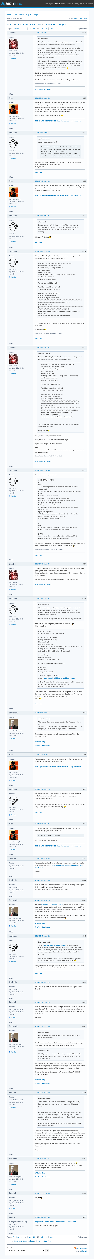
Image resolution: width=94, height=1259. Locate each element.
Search (21, 15)
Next (51, 29)
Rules (15, 15)
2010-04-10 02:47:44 (42, 824)
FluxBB (84, 1251)
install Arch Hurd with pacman (52, 905)
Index (9, 15)
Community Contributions (28, 24)
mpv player (39, 89)
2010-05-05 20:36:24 (42, 900)
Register (29, 15)
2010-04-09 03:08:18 (42, 181)
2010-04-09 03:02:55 (42, 133)
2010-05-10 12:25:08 (42, 1026)
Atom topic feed (81, 1248)
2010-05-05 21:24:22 (42, 936)
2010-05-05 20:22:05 (42, 880)
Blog (43, 742)
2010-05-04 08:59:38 (42, 858)
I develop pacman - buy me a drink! (69, 121)
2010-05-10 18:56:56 (42, 1159)
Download (89, 4)
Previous (16, 29)
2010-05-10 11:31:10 (42, 1002)
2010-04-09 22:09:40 (42, 470)
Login (36, 15)
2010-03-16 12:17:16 (42, 33)
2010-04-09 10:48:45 (42, 216)
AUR (82, 4)
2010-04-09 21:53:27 (42, 348)
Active (74, 18)
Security (75, 4)
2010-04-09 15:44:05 (42, 251)
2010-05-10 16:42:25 (42, 1092)
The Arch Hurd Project (54, 24)
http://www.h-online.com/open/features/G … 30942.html (55, 1222)
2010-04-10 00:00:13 (42, 754)
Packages (49, 4)
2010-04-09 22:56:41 (42, 598)
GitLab (68, 4)
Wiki (63, 4)
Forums (57, 4)
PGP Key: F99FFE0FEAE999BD (45, 121)
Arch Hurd (38, 172)
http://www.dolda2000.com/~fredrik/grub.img (58, 678)
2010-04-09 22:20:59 (42, 564)
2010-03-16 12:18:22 (42, 98)
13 (34, 29)
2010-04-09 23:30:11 (42, 713)
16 (46, 29)
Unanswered (82, 18)
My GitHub (47, 89)
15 (42, 29)
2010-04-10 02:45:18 (42, 789)
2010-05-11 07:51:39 (42, 1193)
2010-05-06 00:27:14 (42, 982)
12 (29, 29)
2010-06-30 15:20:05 (42, 1217)
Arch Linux (12, 3)
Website (13, 58)
